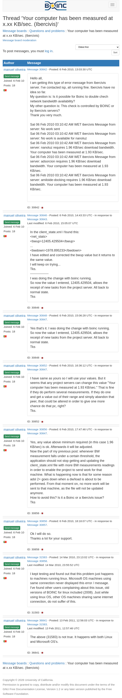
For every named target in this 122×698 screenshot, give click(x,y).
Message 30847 (37, 319)
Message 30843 (37, 219)
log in (49, 51)
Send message (12, 76)
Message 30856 (37, 429)
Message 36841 (37, 620)
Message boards (15, 31)
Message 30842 (37, 69)
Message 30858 (37, 521)
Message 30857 (37, 524)
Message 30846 (37, 215)
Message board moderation (19, 40)
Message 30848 (37, 315)
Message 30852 (37, 365)
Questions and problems (47, 31)
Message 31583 (37, 557)
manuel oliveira (14, 69)
